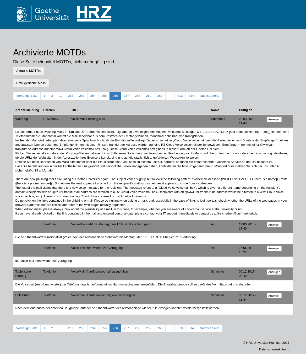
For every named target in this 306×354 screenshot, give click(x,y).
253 (81, 95)
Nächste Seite (209, 95)
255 (104, 95)
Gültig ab (245, 110)
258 (137, 95)
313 (180, 95)
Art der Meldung (27, 110)
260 (160, 95)
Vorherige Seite (27, 95)
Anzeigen (274, 119)
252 (70, 95)
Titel (74, 110)
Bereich (49, 110)
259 (148, 95)
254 (93, 95)
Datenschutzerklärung (274, 349)
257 (126, 95)
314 (191, 95)
